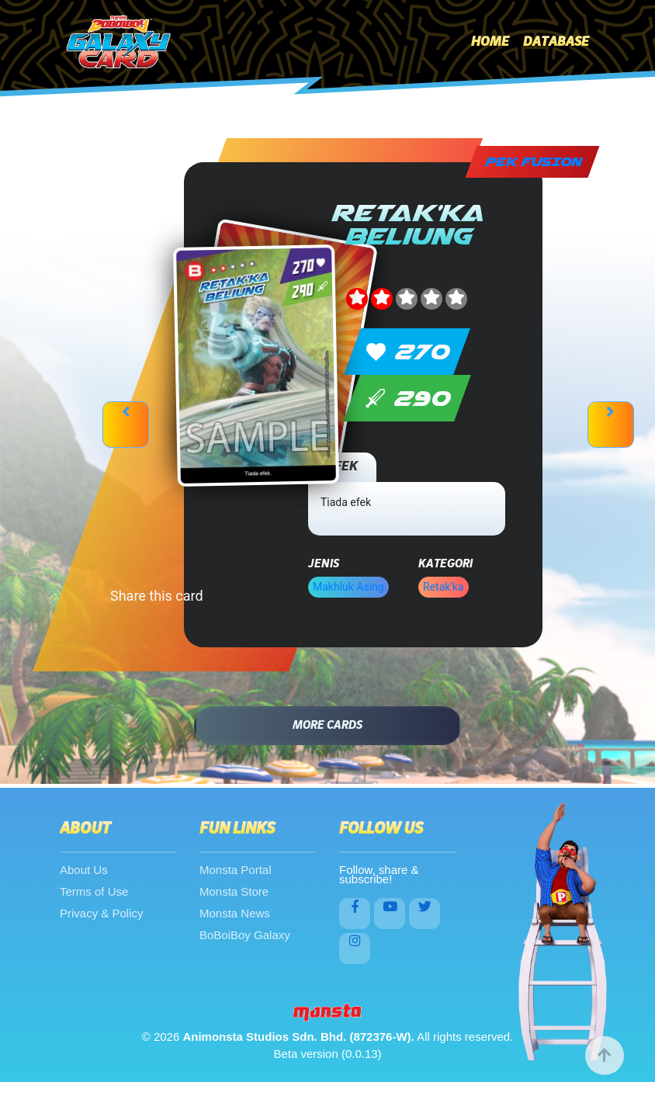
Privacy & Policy (102, 913)
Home (490, 42)
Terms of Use (94, 891)
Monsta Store (234, 891)
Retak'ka (443, 587)
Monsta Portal (235, 869)
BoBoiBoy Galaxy (244, 934)
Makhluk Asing (348, 587)
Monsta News (234, 913)
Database (556, 42)
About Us (84, 869)
